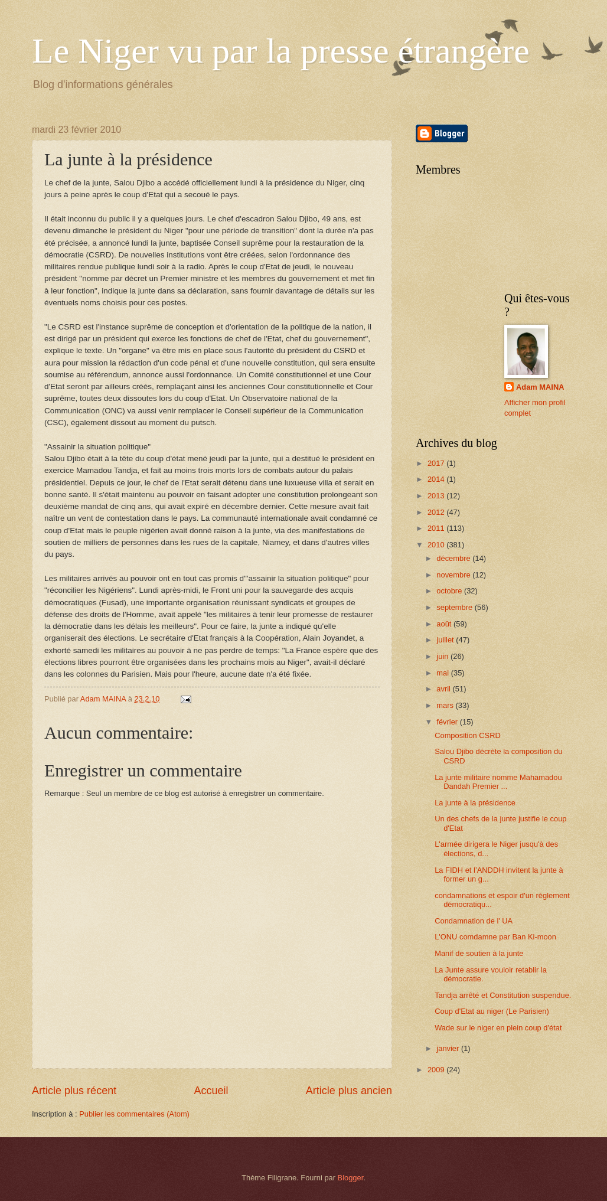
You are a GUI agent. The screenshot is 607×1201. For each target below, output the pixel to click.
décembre (454, 558)
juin (443, 656)
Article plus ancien (349, 1090)
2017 (436, 463)
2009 (436, 1069)
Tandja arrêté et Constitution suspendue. (503, 995)
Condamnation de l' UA (474, 920)
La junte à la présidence (475, 802)
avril (444, 688)
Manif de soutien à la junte (479, 953)
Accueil (211, 1090)
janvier (448, 1048)
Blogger (351, 1177)
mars (445, 705)
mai (443, 672)
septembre (455, 607)
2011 (436, 528)
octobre (450, 590)
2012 (436, 512)
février (447, 721)
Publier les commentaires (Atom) (134, 1113)
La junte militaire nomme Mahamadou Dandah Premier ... (498, 782)
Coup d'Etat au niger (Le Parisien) (492, 1011)
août (444, 623)
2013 (436, 495)
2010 (436, 544)
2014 (436, 479)
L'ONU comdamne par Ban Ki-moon (495, 936)
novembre (454, 574)
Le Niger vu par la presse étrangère (281, 50)
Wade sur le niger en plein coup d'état (498, 1027)
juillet (446, 639)
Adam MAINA (540, 387)
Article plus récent (74, 1090)
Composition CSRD (468, 735)
